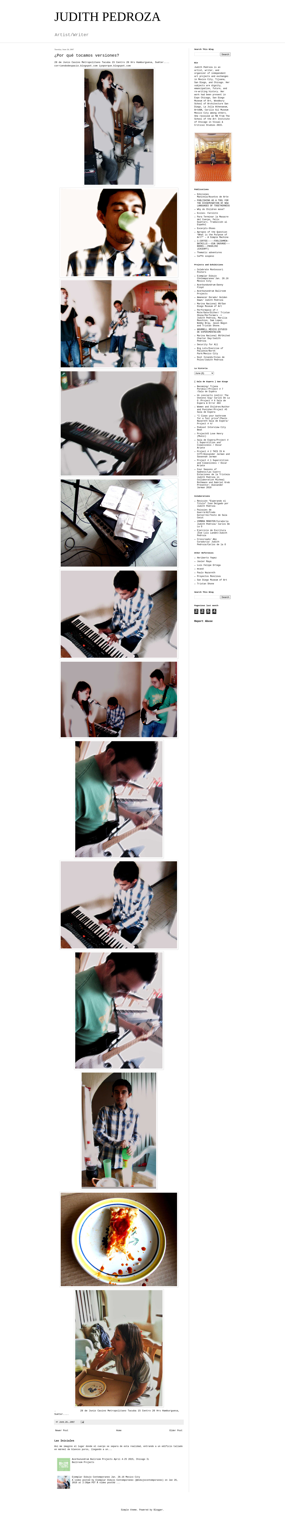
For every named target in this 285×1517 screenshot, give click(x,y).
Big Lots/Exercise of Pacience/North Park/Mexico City (210, 351)
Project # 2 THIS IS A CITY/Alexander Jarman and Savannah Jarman (213, 454)
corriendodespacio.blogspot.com (76, 65)
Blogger (158, 1510)
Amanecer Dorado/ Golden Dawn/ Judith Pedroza (212, 298)
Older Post (175, 1430)
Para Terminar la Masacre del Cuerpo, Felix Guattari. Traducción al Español (212, 221)
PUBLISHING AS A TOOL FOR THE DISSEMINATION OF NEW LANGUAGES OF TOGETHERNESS (213, 203)
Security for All (207, 344)
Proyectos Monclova (209, 576)
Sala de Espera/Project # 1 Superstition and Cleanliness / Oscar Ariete (212, 444)
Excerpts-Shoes (206, 228)
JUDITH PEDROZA (107, 17)
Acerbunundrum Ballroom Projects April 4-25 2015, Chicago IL (110, 1459)
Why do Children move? (210, 209)
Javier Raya (204, 561)
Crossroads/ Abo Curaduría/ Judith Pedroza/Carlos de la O (211, 542)
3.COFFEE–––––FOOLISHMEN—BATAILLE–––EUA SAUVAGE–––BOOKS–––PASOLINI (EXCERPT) (213, 245)
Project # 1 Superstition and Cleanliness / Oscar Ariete (212, 463)
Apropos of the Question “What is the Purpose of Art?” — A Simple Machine (212, 235)
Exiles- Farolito (207, 213)
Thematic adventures (209, 252)
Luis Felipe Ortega (209, 565)
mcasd (200, 569)
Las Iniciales (64, 1440)
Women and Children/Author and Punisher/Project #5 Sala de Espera (213, 409)
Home (119, 1430)
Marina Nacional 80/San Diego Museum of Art (211, 305)
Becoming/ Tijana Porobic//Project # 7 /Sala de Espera (210, 389)
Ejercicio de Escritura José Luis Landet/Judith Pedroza (212, 533)
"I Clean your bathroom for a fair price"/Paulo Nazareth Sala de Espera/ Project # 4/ (212, 420)
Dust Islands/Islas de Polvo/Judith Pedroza (210, 358)
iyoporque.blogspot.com (115, 65)
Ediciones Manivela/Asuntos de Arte (212, 195)
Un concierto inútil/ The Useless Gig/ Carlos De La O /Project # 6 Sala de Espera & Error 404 (213, 399)
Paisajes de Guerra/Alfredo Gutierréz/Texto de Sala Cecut (212, 514)
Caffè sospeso (205, 256)
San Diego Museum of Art (212, 580)
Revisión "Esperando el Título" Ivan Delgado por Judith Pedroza (212, 504)
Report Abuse (203, 621)
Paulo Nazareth (206, 572)
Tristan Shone (205, 584)
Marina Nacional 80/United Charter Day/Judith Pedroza (213, 338)
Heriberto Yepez (207, 558)
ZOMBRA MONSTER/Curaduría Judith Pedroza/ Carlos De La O (213, 524)
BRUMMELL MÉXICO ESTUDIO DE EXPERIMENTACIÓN (212, 330)
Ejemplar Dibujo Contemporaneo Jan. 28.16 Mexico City (106, 1477)
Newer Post (61, 1430)
